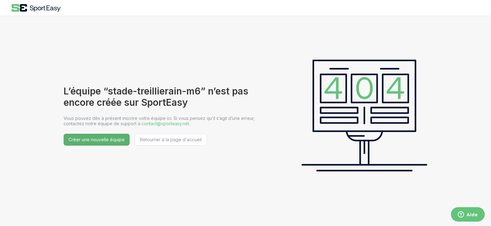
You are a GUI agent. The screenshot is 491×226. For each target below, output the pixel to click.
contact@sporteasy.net (165, 123)
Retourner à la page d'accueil (171, 139)
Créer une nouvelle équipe (97, 139)
